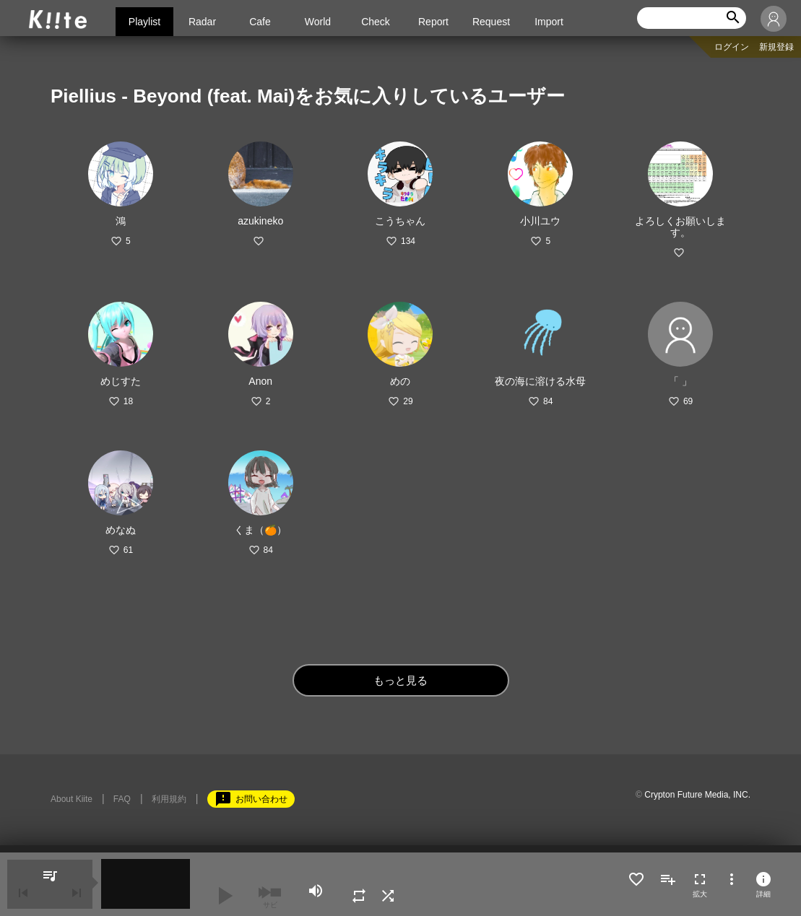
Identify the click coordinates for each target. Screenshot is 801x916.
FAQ (122, 799)
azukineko (260, 221)
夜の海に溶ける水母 (540, 381)
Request (491, 21)
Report (433, 21)
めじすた (120, 381)
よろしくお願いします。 (680, 226)
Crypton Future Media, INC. (697, 795)
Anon (260, 381)
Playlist (144, 21)
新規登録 (776, 47)
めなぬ (120, 530)
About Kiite (71, 799)
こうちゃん (400, 221)
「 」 (680, 381)
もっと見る (400, 680)
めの (400, 381)
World (318, 21)
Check (375, 21)
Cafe (260, 21)
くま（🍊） (260, 530)
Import (548, 21)
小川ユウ (540, 221)
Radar (202, 21)
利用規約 (169, 799)
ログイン (731, 47)
